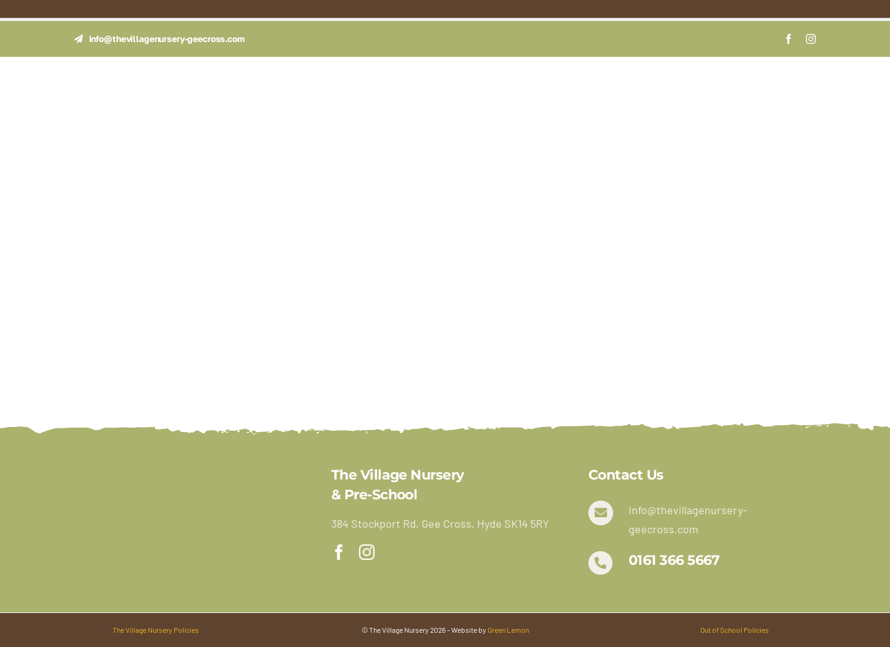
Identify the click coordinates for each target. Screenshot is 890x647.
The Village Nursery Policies (155, 629)
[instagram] (811, 39)
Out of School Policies (734, 629)
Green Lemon (508, 629)
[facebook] (789, 39)
